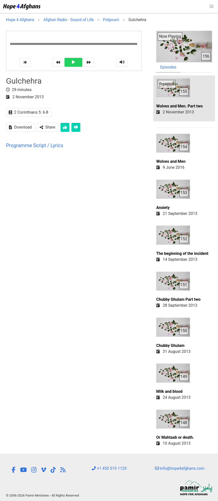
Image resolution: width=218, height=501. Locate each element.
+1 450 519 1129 (109, 468)
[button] (211, 6)
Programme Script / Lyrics (34, 145)
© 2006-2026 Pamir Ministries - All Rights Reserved (42, 495)
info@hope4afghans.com (180, 468)
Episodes (168, 67)
